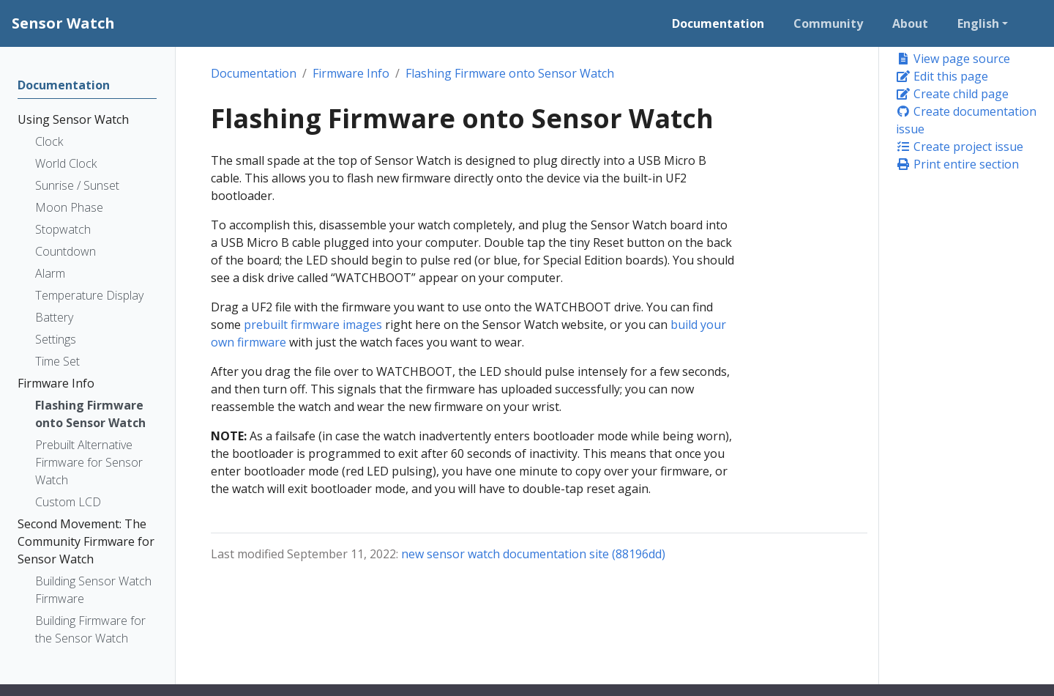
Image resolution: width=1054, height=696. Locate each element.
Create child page (952, 94)
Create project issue (959, 146)
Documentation (253, 73)
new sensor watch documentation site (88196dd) (533, 554)
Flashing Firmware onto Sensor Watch (509, 73)
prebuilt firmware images (313, 324)
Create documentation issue (966, 120)
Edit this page (942, 76)
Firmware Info (351, 73)
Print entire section (957, 164)
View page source (953, 59)
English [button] (978, 23)
